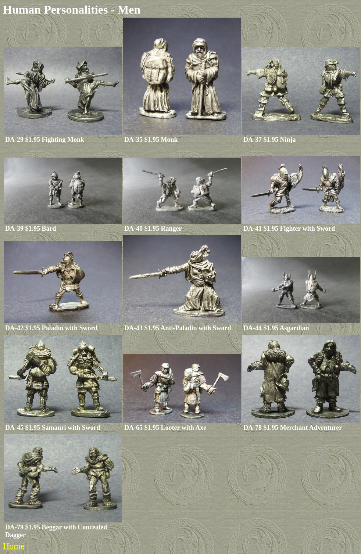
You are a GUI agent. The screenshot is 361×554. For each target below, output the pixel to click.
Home (14, 546)
